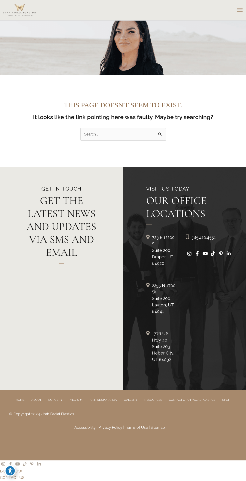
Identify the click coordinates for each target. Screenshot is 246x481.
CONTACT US (12, 477)
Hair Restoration (103, 399)
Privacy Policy (110, 427)
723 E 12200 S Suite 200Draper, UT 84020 (163, 250)
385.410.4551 (203, 237)
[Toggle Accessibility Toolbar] (10, 470)
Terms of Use (137, 427)
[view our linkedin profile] (228, 254)
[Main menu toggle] (239, 10)
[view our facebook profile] (197, 254)
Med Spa (76, 399)
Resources (153, 399)
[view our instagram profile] (189, 254)
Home (20, 399)
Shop (226, 399)
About (36, 399)
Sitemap (158, 427)
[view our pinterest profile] (220, 254)
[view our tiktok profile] (213, 254)
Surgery (55, 399)
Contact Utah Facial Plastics (192, 399)
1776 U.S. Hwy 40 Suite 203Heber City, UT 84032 (163, 346)
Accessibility (85, 427)
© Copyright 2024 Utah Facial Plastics (41, 414)
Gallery (130, 399)
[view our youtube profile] (205, 254)
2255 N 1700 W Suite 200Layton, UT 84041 (164, 298)
